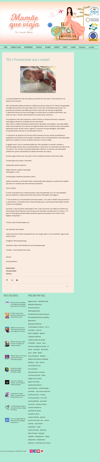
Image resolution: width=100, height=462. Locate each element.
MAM (34, 353)
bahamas (31, 443)
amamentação (44, 388)
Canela (38, 343)
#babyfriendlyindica (35, 304)
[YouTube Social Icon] (38, 451)
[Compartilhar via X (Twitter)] (12, 280)
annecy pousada (33, 398)
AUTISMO (31, 330)
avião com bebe (33, 430)
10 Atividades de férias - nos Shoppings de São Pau (39, 327)
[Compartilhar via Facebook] (7, 280)
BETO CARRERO (33, 333)
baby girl (41, 433)
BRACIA (42, 333)
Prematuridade (11, 271)
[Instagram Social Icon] (31, 451)
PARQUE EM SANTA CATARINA (38, 359)
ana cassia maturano (43, 391)
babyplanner (39, 436)
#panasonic (32, 321)
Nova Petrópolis (33, 356)
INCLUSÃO (44, 349)
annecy (42, 395)
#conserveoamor (34, 308)
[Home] (50, 25)
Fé (48, 346)
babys (47, 436)
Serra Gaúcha (32, 369)
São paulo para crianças (36, 372)
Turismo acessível (34, 375)
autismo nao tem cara (35, 420)
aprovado (43, 401)
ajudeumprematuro (35, 385)
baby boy (43, 430)
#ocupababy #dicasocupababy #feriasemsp (39, 317)
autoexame (32, 427)
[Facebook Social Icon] (34, 451)
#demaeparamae (34, 311)
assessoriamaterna (34, 407)
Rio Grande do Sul (34, 366)
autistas (31, 424)
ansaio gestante (33, 401)
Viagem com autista (34, 378)
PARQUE (43, 356)
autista (46, 420)
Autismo (9, 273)
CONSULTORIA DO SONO (36, 340)
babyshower (41, 440)
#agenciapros (32, 301)
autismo (42, 417)
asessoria (31, 404)
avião (38, 427)
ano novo (44, 398)
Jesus (30, 353)
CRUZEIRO (31, 343)
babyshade (32, 440)
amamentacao (33, 388)
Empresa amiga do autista (37, 346)
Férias (30, 349)
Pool (37, 362)
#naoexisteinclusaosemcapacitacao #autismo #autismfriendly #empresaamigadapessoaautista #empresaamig (39, 314)
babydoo (31, 436)
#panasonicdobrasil (35, 324)
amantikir (31, 391)
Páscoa (42, 362)
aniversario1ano (33, 395)
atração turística (33, 414)
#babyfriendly (43, 301)
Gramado (36, 349)
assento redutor (41, 404)
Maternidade (10, 268)
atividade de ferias (34, 411)
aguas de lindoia (33, 382)
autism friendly (33, 417)
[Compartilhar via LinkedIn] (17, 280)
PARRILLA (31, 362)
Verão (43, 375)
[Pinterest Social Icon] (42, 451)
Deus (44, 343)
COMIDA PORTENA (34, 337)
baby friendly (32, 433)
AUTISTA (38, 330)
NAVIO (40, 353)
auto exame (39, 424)
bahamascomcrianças (43, 443)
